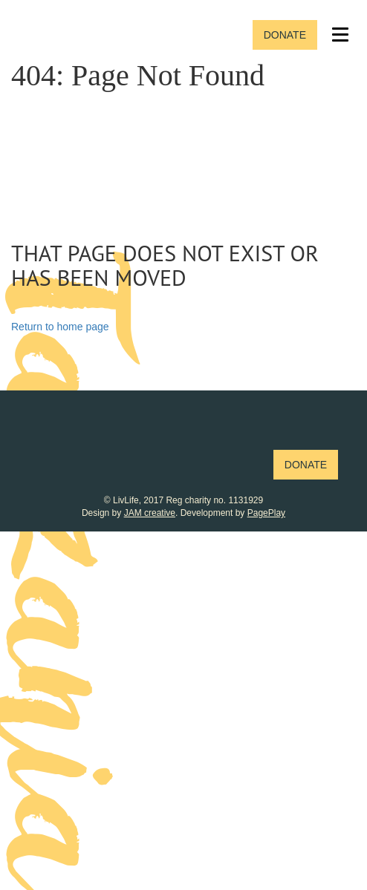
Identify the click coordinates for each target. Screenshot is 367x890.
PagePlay (266, 513)
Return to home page (60, 327)
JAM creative (149, 513)
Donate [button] (285, 35)
